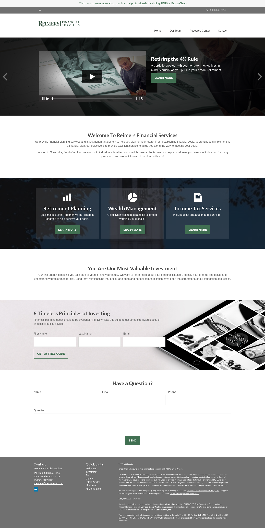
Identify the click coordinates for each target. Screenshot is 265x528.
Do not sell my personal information (184, 494)
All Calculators (93, 488)
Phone (172, 392)
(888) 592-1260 (216, 10)
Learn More (164, 78)
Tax (87, 475)
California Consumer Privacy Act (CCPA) (203, 491)
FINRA (186, 504)
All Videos (91, 485)
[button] (174, 25)
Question (39, 410)
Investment (91, 472)
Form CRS (128, 464)
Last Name (84, 333)
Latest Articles (93, 482)
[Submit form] (51, 354)
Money (89, 478)
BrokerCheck (177, 469)
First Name (40, 333)
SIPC (192, 504)
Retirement (91, 468)
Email (126, 333)
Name (37, 392)
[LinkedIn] (40, 10)
